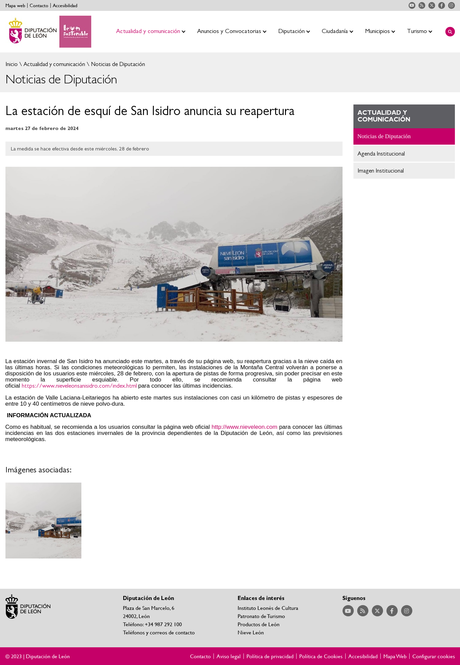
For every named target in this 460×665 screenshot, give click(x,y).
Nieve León (251, 632)
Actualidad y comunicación (53, 64)
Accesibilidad (65, 5)
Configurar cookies (433, 656)
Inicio (11, 64)
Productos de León (259, 624)
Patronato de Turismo (261, 616)
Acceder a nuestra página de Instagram (451, 5)
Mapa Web (395, 656)
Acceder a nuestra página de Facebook (441, 5)
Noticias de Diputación (117, 64)
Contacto (39, 5)
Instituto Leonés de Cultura (268, 608)
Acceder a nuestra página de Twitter (431, 5)
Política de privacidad (270, 656)
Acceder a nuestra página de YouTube (412, 5)
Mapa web (15, 5)
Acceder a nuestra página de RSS (421, 5)
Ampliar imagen (43, 521)
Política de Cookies (321, 656)
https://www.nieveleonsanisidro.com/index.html (79, 386)
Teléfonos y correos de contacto (159, 632)
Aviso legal (229, 656)
